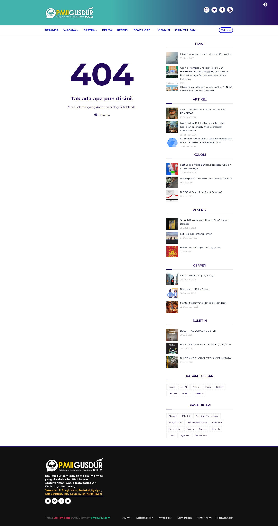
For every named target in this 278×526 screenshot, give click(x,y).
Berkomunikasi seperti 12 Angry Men (200, 247)
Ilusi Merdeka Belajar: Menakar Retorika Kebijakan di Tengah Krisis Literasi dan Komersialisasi (202, 127)
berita (172, 386)
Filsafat (186, 416)
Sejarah (215, 428)
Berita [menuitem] (107, 30)
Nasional (217, 422)
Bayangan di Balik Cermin (195, 289)
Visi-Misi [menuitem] (164, 30)
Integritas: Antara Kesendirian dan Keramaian (206, 54)
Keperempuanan (197, 422)
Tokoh (172, 435)
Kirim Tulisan (184, 517)
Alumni (127, 517)
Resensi (199, 393)
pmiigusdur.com (100, 517)
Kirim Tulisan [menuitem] (185, 30)
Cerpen (173, 393)
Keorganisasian (144, 517)
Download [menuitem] (142, 30)
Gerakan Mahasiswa (207, 416)
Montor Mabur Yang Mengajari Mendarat (203, 302)
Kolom (220, 386)
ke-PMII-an (200, 435)
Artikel (196, 386)
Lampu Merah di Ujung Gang (197, 275)
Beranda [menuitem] (51, 30)
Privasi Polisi (165, 517)
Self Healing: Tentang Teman (196, 233)
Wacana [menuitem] (69, 30)
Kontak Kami (204, 517)
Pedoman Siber (224, 517)
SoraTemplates (61, 517)
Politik (190, 428)
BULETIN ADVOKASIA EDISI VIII (198, 330)
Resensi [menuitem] (122, 30)
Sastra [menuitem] (89, 30)
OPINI (184, 386)
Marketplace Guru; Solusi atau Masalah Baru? (206, 178)
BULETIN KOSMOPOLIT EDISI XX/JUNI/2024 (205, 358)
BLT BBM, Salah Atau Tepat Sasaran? (201, 192)
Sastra (202, 428)
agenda (185, 435)
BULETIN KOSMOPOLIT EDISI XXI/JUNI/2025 (205, 344)
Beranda (102, 115)
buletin (186, 393)
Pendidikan (175, 428)
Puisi (208, 386)
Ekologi (173, 416)
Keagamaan (175, 422)
